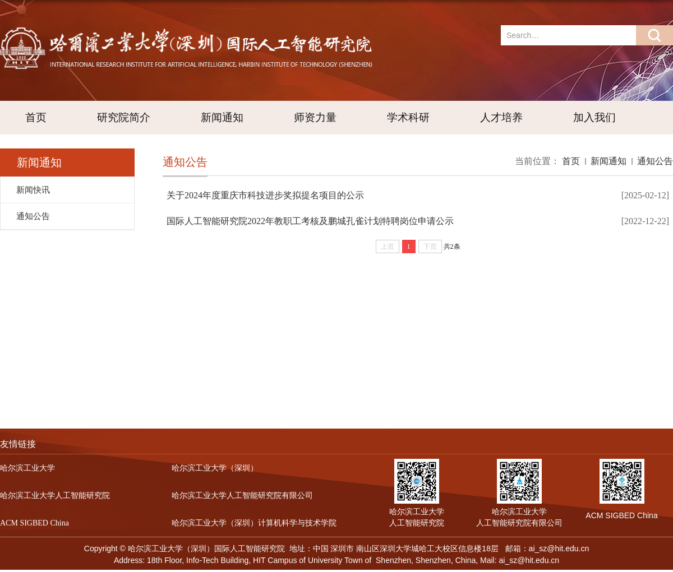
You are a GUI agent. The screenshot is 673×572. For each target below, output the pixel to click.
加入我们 (594, 117)
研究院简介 (123, 117)
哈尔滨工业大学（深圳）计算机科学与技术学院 (254, 523)
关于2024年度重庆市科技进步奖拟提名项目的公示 (265, 195)
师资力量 (315, 117)
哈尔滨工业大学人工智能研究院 (55, 495)
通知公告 (655, 161)
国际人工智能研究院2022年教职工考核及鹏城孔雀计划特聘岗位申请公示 (310, 221)
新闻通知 (222, 117)
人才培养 (501, 117)
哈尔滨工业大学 (27, 468)
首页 (36, 117)
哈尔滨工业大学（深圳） (215, 468)
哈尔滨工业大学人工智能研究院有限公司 (242, 495)
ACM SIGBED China (34, 523)
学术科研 (408, 117)
